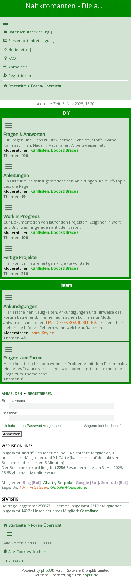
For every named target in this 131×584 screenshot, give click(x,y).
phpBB (46, 570)
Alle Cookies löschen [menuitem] (27, 551)
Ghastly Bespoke (58, 482)
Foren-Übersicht (46, 85)
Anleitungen (16, 175)
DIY (66, 113)
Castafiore (89, 510)
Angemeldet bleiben (104, 426)
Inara (35, 332)
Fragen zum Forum (22, 358)
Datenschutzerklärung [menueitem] (28, 31)
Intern (66, 285)
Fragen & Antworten (24, 134)
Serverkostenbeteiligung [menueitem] (31, 40)
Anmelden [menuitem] (18, 66)
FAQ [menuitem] (12, 58)
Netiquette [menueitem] (18, 49)
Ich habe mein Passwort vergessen (31, 426)
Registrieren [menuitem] (19, 75)
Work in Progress (21, 216)
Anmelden (12, 393)
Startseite (17, 85)
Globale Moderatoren (69, 487)
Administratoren (33, 487)
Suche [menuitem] (6, 95)
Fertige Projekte (20, 257)
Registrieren (40, 393)
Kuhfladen (39, 150)
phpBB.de (90, 575)
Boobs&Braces (64, 150)
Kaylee (48, 332)
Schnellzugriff (64, 23)
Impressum (13, 560)
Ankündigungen (20, 306)
